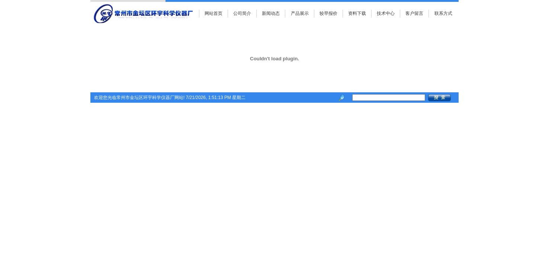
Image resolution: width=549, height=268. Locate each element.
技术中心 (386, 13)
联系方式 (443, 13)
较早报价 (328, 13)
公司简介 (242, 13)
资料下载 (357, 13)
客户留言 (414, 13)
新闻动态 (271, 13)
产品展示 (300, 13)
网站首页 (213, 13)
